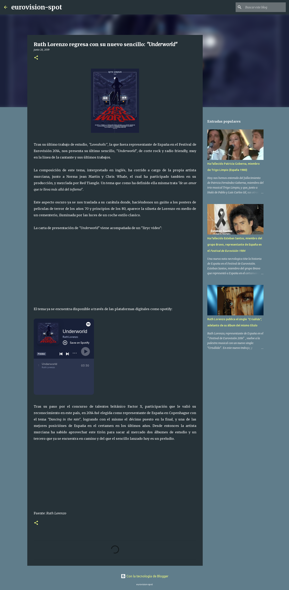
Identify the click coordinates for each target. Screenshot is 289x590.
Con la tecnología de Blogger (144, 576)
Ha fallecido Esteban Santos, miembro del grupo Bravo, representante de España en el (234, 244)
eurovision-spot (36, 7)
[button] (36, 58)
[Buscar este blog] (265, 7)
